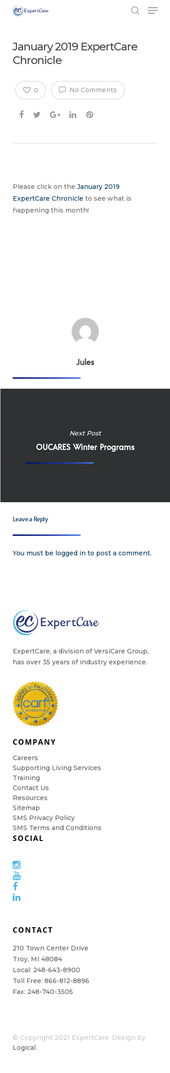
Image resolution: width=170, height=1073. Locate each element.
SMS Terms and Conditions (57, 828)
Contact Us (31, 788)
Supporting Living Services (57, 768)
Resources (30, 798)
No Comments (88, 89)
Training (26, 778)
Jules (85, 362)
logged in (70, 553)
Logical (24, 1047)
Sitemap (26, 808)
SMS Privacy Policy (44, 818)
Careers (25, 758)
